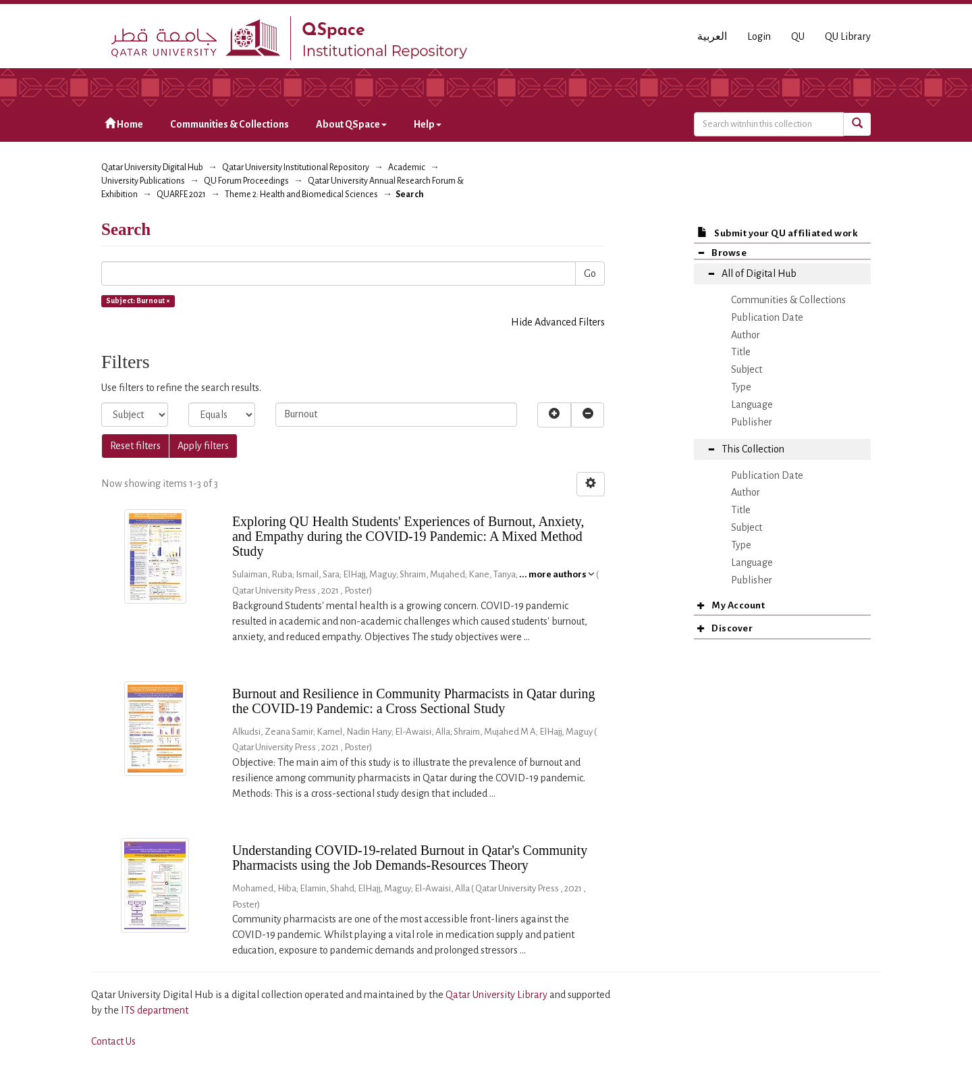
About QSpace (351, 124)
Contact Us (113, 1041)
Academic (406, 167)
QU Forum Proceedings (246, 181)
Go (590, 273)
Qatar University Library (497, 994)
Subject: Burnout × (138, 300)
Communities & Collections (229, 124)
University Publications (143, 181)
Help (427, 124)
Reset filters (135, 445)
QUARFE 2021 (181, 194)
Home (124, 124)
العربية (712, 36)
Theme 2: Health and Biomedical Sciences (301, 194)
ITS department (154, 1010)
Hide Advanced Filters (558, 322)
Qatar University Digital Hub (152, 167)
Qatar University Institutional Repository (295, 167)
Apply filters (203, 445)
